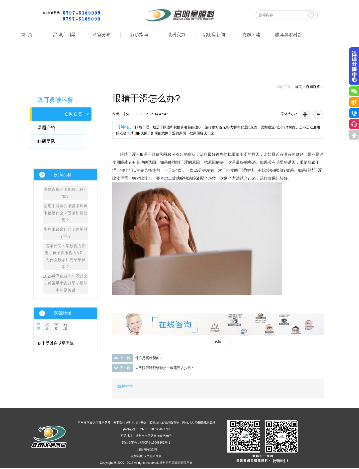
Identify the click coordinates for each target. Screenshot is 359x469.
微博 (354, 102)
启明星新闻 (214, 34)
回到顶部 (354, 135)
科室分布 (102, 34)
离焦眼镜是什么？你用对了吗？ (66, 232)
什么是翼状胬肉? (148, 358)
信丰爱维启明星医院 (56, 343)
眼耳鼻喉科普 (288, 34)
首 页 (26, 34)
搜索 (311, 15)
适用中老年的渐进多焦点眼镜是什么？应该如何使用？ (66, 213)
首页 (298, 87)
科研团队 (49, 141)
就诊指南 (139, 34)
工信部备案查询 (146, 449)
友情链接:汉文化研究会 (146, 456)
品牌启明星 (64, 34)
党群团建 (251, 34)
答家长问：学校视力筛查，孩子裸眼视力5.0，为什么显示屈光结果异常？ (65, 256)
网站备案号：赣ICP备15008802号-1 (146, 442)
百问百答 (313, 87)
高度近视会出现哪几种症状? (66, 193)
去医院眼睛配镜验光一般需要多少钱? (164, 368)
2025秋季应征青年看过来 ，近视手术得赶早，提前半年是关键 (65, 283)
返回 (218, 341)
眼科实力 (176, 34)
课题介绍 (49, 127)
